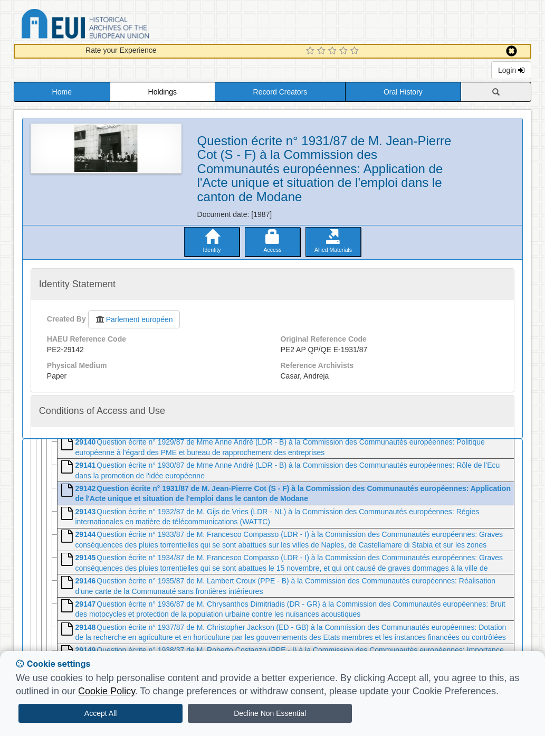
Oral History (403, 92)
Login (511, 70)
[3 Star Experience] (333, 51)
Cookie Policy (106, 691)
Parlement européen (134, 319)
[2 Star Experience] (322, 51)
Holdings (162, 92)
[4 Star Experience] (344, 51)
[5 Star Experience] (355, 51)
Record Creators (280, 92)
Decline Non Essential (270, 713)
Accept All (100, 713)
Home (62, 92)
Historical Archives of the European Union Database (115, 25)
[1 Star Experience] (311, 51)
